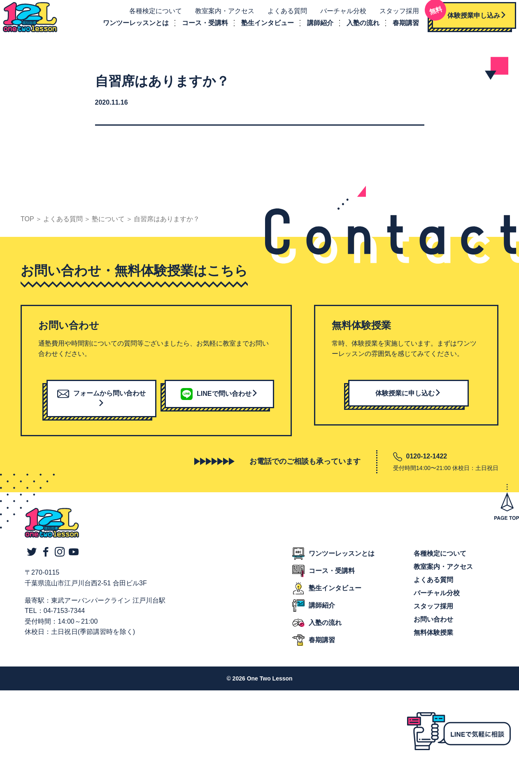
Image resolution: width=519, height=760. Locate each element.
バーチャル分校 (337, 15)
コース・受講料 (199, 26)
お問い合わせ (433, 627)
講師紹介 (314, 26)
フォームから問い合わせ (101, 405)
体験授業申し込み (463, 16)
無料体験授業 (433, 640)
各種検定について (149, 15)
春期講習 (399, 26)
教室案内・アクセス (218, 15)
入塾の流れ (356, 26)
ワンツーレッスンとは (130, 26)
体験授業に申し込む (408, 400)
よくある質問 (281, 15)
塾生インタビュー (261, 26)
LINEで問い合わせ (219, 401)
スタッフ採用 (393, 15)
